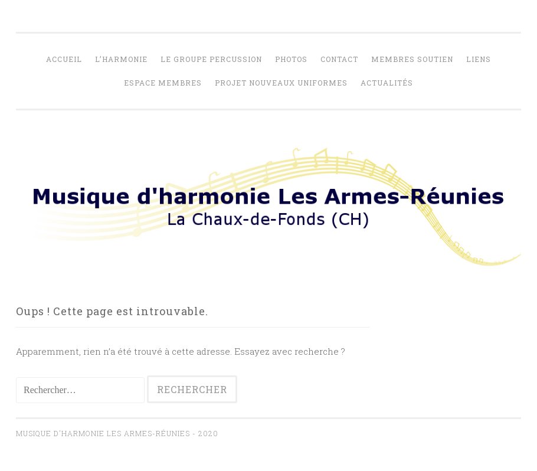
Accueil (64, 59)
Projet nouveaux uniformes (281, 82)
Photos (291, 59)
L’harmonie (121, 59)
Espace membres (163, 82)
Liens (478, 59)
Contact (339, 59)
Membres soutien (412, 59)
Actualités (387, 82)
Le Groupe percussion (211, 59)
